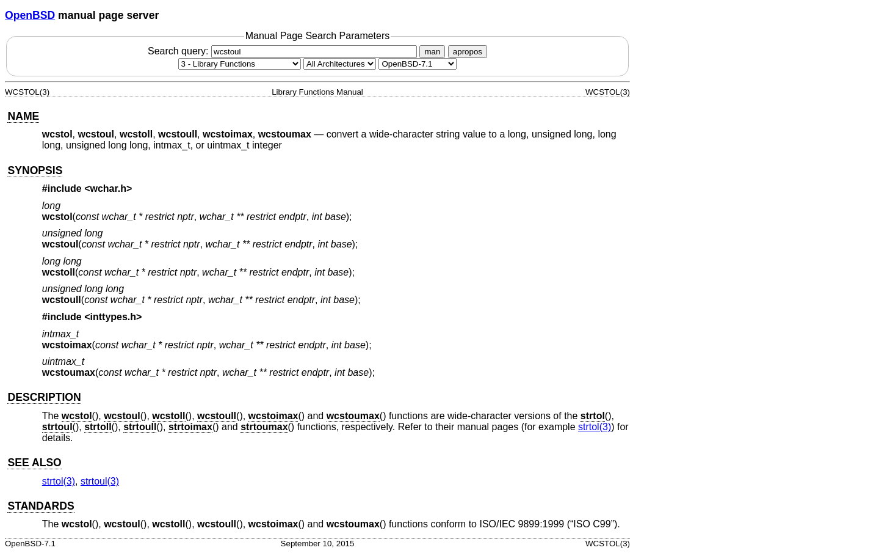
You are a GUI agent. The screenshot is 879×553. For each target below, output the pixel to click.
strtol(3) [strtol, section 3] (594, 427)
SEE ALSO (34, 462)
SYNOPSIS (34, 170)
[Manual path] (417, 64)
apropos (467, 51)
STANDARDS (40, 506)
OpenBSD (30, 15)
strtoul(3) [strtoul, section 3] (100, 481)
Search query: (284, 51)
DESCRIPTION (44, 397)
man (432, 51)
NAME (23, 116)
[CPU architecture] (339, 64)
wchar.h (108, 188)
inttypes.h (113, 317)
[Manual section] (239, 64)
